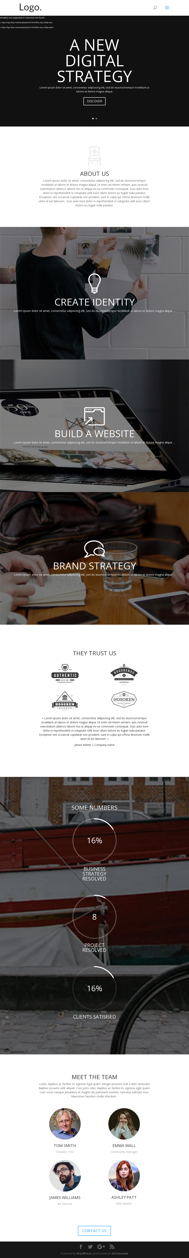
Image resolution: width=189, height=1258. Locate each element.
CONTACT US (94, 1230)
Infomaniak (120, 1253)
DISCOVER (94, 101)
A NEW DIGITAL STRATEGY (94, 60)
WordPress (84, 1253)
